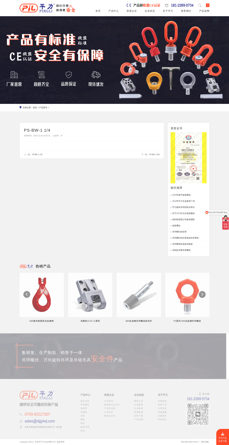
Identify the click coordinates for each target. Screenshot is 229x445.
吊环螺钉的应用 (183, 231)
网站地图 (205, 442)
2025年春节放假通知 (185, 195)
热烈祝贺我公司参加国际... (188, 219)
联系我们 (186, 10)
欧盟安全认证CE (112, 406)
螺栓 (82, 421)
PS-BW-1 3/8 (154, 154)
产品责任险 (110, 410)
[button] (26, 298)
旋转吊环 (85, 402)
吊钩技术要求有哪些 (185, 250)
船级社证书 (110, 417)
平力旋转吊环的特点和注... (188, 207)
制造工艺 (162, 406)
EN (208, 5)
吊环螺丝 (85, 406)
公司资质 (108, 402)
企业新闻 (138, 410)
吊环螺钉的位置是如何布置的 (189, 238)
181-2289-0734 (182, 5)
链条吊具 (85, 428)
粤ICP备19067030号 (189, 442)
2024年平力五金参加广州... (188, 201)
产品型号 (43, 107)
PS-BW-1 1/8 (37, 154)
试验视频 (162, 414)
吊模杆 (83, 410)
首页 (98, 10)
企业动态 (150, 10)
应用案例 (138, 414)
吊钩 (82, 417)
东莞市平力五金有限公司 (45, 442)
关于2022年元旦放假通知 (187, 213)
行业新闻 (138, 406)
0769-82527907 (37, 416)
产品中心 (114, 10)
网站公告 (138, 402)
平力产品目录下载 (222, 437)
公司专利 (108, 414)
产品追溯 (204, 10)
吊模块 (83, 414)
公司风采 (162, 410)
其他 (82, 432)
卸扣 (82, 425)
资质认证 (132, 10)
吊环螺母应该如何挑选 (186, 244)
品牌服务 (162, 402)
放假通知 (180, 225)
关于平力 (168, 10)
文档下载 (138, 417)
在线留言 (162, 417)
